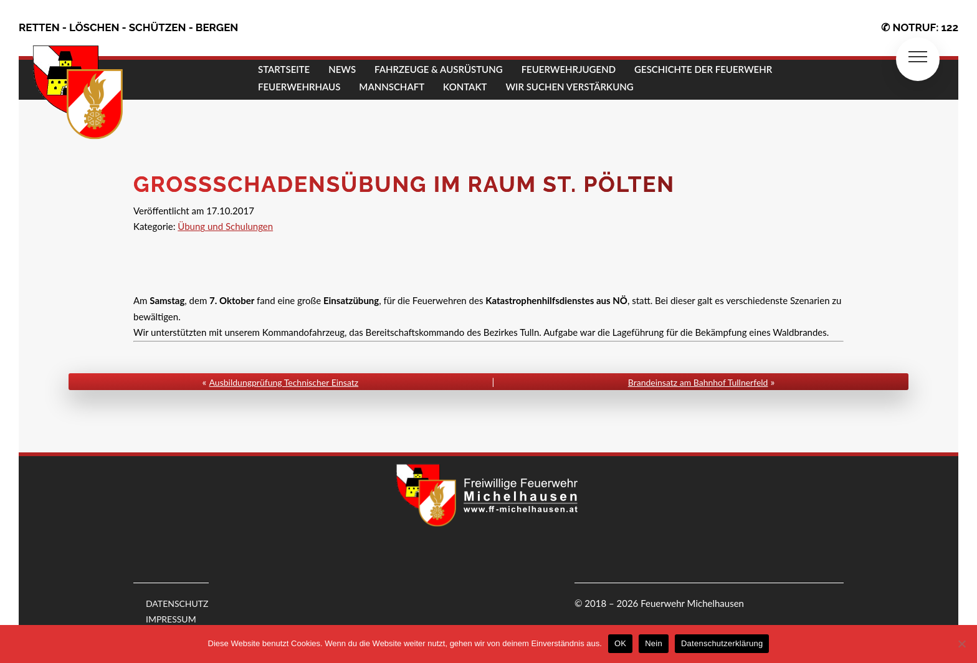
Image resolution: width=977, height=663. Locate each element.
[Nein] (961, 643)
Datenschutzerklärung (722, 643)
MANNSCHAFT (391, 86)
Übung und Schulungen (225, 226)
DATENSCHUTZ (177, 603)
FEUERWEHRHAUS (299, 86)
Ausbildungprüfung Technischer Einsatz (284, 382)
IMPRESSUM (171, 619)
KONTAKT (465, 86)
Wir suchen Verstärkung (569, 86)
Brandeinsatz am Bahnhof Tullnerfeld (698, 382)
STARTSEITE (284, 69)
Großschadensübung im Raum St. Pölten (404, 184)
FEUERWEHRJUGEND (569, 69)
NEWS (342, 69)
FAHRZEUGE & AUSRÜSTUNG (438, 69)
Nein (653, 643)
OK (620, 643)
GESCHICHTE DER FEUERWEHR (703, 69)
